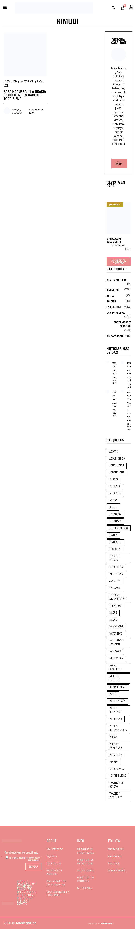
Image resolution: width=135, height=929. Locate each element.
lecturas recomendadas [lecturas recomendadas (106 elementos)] (118, 597)
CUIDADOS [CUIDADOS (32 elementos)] (114, 486)
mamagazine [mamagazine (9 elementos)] (116, 627)
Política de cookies (85, 879)
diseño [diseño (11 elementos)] (113, 500)
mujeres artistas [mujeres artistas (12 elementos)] (114, 678)
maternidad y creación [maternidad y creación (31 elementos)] (116, 642)
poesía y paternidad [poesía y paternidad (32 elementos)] (115, 746)
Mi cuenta (84, 888)
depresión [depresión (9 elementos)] (115, 493)
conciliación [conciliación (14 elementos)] (116, 465)
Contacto (54, 863)
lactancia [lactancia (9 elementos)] (115, 588)
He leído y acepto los (23, 858)
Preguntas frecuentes (85, 851)
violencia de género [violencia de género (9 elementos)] (116, 785)
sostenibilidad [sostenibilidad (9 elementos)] (117, 776)
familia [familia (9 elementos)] (113, 535)
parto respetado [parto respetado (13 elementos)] (115, 710)
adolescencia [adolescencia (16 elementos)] (117, 459)
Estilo (110, 295)
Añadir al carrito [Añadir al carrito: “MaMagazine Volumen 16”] (118, 262)
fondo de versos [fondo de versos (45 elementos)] (114, 558)
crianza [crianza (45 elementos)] (113, 479)
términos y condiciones (34, 858)
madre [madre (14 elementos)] (113, 613)
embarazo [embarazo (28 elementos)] (115, 521)
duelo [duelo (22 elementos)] (112, 507)
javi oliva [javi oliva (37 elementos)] (114, 581)
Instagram (116, 849)
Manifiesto (55, 849)
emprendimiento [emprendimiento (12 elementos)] (118, 528)
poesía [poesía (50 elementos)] (113, 737)
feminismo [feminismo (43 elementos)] (115, 542)
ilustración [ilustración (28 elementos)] (116, 567)
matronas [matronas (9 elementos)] (115, 651)
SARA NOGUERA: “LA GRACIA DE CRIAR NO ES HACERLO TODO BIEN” (25, 94)
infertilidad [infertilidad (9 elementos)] (116, 574)
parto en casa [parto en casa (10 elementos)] (117, 701)
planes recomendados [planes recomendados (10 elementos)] (118, 728)
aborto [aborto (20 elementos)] (113, 452)
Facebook (115, 856)
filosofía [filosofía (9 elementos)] (114, 549)
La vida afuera (116, 312)
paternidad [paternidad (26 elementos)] (115, 719)
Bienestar (113, 289)
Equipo (52, 856)
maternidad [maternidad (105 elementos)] (116, 634)
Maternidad (27, 82)
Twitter (114, 863)
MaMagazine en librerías (58, 893)
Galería (111, 301)
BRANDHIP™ (107, 923)
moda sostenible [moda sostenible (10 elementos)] (115, 667)
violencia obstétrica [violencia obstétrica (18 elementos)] (115, 796)
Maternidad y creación (122, 324)
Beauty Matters (116, 280)
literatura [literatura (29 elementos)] (115, 606)
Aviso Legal (85, 870)
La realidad (10, 82)
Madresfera (117, 870)
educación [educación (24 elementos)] (115, 514)
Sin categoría (115, 336)
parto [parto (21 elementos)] (112, 694)
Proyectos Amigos (54, 872)
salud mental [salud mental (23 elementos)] (117, 769)
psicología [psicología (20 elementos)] (115, 755)
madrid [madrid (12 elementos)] (113, 620)
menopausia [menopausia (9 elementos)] (116, 658)
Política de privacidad (85, 861)
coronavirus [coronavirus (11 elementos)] (116, 473)
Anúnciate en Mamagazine (57, 882)
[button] (5, 8)
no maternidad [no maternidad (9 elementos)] (117, 687)
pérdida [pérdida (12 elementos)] (113, 762)
